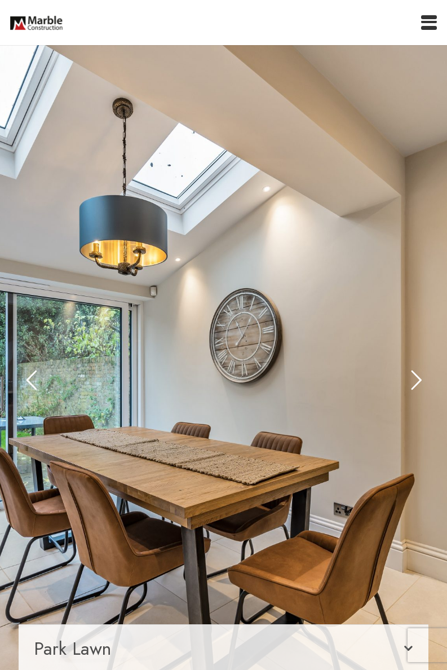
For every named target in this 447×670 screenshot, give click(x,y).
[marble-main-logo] (36, 23)
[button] (429, 22)
